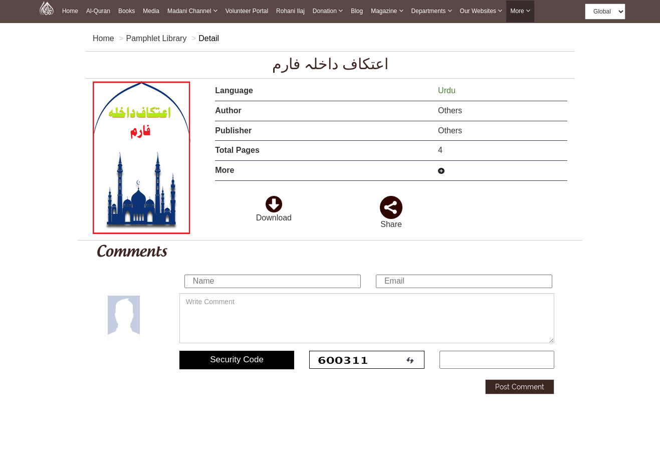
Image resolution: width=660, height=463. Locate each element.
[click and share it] (391, 201)
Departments (431, 11)
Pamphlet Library (156, 38)
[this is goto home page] (46, 7)
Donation (328, 11)
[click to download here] (274, 201)
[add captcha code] (496, 359)
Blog (357, 11)
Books (126, 11)
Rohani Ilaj (290, 11)
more (520, 11)
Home (70, 11)
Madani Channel (192, 11)
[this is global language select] (605, 12)
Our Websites (481, 11)
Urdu (448, 90)
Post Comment (519, 385)
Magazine (387, 11)
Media (151, 11)
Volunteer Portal (247, 11)
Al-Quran (98, 11)
